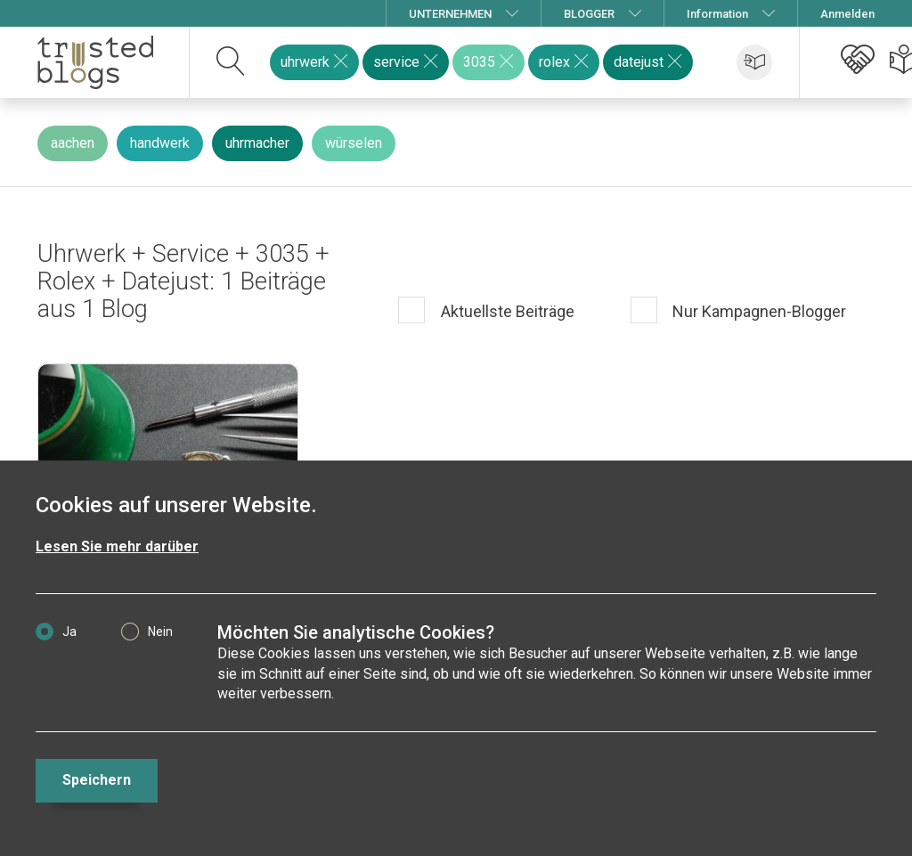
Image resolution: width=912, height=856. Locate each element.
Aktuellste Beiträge (505, 311)
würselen (353, 143)
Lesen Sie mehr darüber (117, 546)
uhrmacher (257, 143)
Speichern (96, 779)
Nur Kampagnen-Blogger (757, 311)
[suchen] (231, 62)
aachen (72, 143)
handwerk (160, 143)
